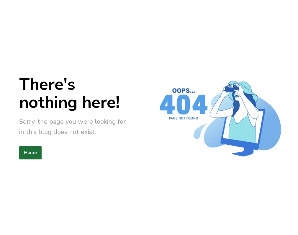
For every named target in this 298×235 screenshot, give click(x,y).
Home (30, 152)
